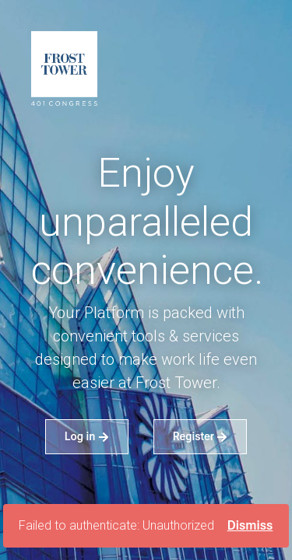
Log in (87, 435)
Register (200, 435)
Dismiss (250, 525)
